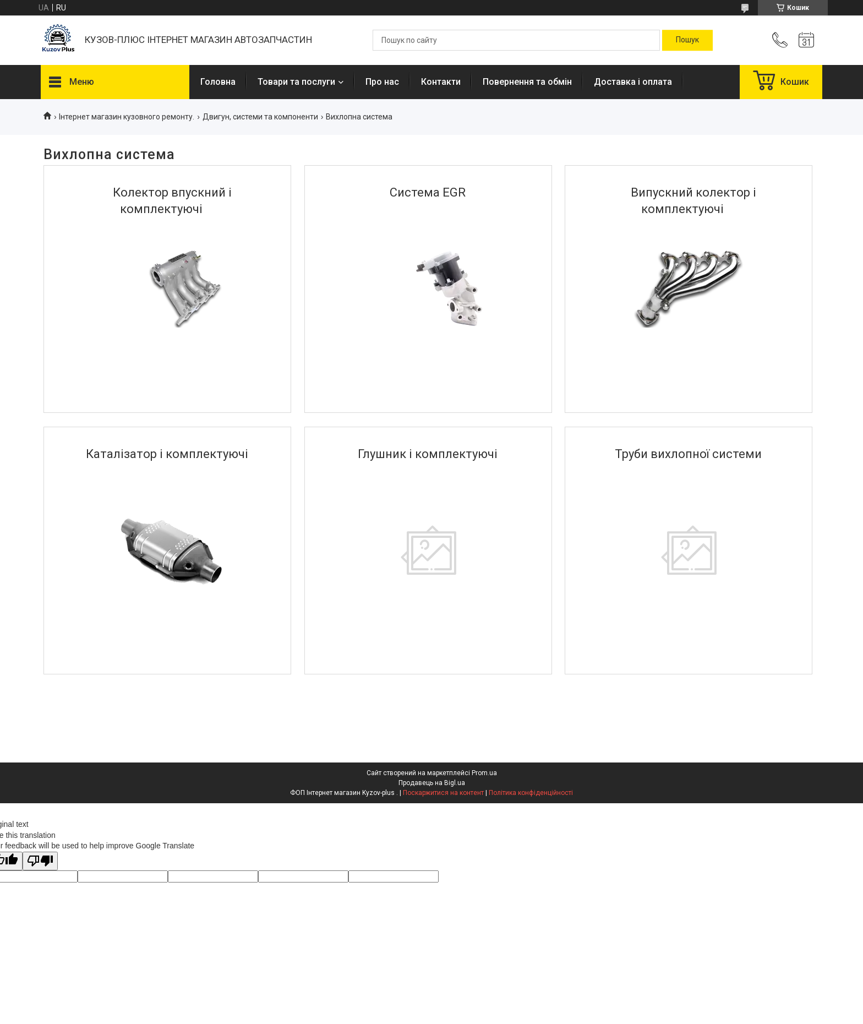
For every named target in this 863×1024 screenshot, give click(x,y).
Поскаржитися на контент (443, 793)
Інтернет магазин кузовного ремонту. (126, 116)
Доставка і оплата (633, 82)
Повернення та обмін (527, 82)
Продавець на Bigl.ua (431, 783)
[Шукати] (687, 40)
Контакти (441, 82)
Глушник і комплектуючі (428, 454)
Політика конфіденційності (531, 793)
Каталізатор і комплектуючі (167, 454)
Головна (218, 82)
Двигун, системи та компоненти (260, 116)
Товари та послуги (296, 82)
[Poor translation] (40, 861)
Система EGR (428, 192)
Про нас (382, 82)
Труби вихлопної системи (688, 454)
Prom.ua (484, 773)
